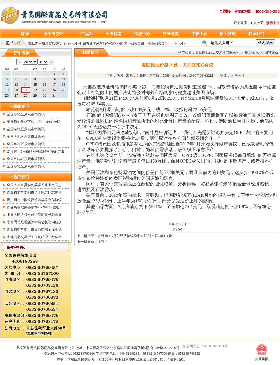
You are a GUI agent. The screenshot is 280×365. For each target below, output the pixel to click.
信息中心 (142, 34)
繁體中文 (273, 23)
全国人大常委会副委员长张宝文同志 (34, 185)
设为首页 (240, 23)
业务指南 (114, 34)
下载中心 (199, 34)
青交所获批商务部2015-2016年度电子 (35, 207)
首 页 (25, 34)
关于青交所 (54, 34)
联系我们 (256, 34)
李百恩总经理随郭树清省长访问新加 (34, 222)
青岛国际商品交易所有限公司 (217, 53)
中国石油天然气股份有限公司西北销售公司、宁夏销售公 (123, 44)
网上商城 (228, 34)
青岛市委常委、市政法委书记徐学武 (34, 230)
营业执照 (262, 359)
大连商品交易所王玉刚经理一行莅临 (34, 237)
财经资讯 (252, 53)
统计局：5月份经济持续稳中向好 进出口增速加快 (135, 236)
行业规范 (171, 34)
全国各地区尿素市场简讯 (26, 114)
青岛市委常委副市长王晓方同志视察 (34, 192)
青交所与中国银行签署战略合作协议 (34, 200)
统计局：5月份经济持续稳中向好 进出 (35, 151)
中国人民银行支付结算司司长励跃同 (34, 215)
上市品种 (85, 34)
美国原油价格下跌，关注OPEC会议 (33, 122)
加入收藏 (257, 23)
